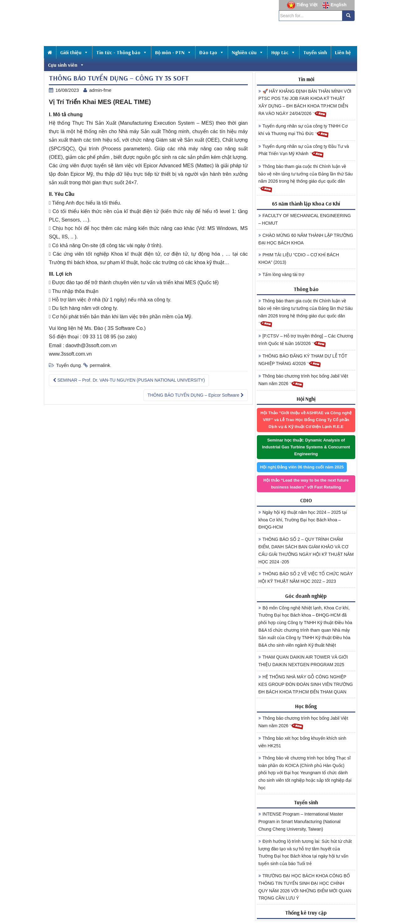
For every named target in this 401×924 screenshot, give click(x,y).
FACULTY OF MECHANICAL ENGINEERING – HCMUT (304, 219)
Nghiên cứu (247, 52)
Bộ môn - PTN (173, 52)
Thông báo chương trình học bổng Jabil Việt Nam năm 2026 (303, 380)
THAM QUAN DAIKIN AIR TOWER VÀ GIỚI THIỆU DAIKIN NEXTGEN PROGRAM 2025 (303, 661)
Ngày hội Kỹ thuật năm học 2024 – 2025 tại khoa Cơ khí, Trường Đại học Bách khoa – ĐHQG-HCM (302, 520)
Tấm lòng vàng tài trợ (281, 274)
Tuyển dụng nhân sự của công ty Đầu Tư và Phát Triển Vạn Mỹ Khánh (303, 151)
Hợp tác (283, 52)
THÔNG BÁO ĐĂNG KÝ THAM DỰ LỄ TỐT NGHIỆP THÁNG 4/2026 (302, 360)
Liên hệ (343, 52)
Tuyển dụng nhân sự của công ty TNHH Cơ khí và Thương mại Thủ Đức (303, 130)
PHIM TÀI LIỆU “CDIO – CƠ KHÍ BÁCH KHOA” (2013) (298, 258)
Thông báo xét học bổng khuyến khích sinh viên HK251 (302, 742)
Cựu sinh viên (66, 65)
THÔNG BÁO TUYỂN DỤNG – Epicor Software (196, 395)
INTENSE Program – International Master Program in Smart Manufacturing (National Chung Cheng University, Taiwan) (300, 822)
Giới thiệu (74, 52)
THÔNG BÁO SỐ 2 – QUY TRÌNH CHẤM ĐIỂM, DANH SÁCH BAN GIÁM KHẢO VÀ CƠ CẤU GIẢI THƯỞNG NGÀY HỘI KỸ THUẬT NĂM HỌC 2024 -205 (306, 550)
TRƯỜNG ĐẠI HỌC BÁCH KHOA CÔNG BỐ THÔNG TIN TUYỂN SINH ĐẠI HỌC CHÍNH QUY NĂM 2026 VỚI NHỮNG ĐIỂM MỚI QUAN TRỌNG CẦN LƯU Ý (305, 887)
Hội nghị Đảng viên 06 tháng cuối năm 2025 (302, 467)
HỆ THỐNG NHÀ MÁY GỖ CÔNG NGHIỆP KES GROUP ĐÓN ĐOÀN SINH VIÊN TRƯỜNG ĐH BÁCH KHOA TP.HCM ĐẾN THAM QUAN (305, 684)
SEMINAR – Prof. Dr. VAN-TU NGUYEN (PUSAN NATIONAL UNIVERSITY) (129, 380)
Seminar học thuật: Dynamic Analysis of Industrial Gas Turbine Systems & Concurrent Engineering (306, 447)
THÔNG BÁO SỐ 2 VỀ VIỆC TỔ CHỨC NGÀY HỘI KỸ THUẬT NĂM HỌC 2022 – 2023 (305, 577)
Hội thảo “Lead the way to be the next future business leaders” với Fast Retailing (306, 483)
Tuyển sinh (315, 52)
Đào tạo (211, 52)
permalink (100, 365)
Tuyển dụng (68, 365)
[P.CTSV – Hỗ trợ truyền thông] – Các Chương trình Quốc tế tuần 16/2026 (305, 340)
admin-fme (100, 90)
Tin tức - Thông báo (121, 52)
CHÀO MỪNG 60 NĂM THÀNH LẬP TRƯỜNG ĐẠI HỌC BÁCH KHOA (305, 239)
